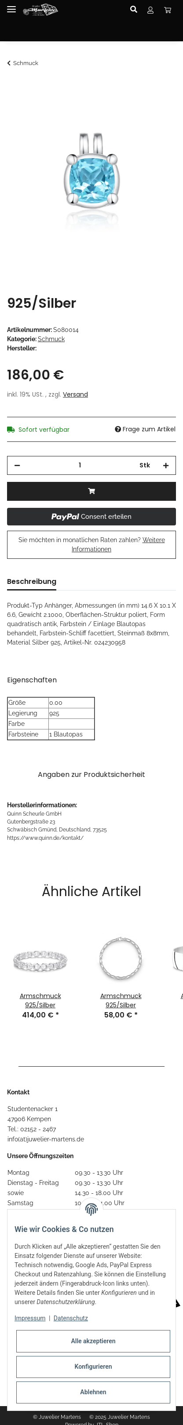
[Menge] (79, 465)
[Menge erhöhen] (166, 465)
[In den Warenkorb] (14, 86)
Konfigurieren (93, 1366)
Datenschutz (71, 1318)
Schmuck (51, 339)
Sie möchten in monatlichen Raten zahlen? (91, 544)
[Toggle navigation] (11, 5)
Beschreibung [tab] (31, 581)
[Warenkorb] (167, 9)
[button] (136, 9)
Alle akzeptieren (93, 1341)
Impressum (30, 1318)
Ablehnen (93, 1392)
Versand (75, 394)
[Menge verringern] (17, 465)
